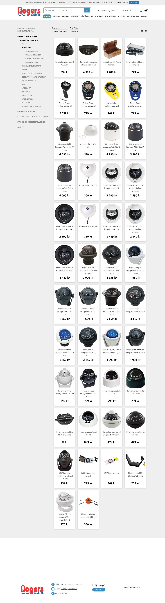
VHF (23, 84)
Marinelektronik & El (27, 36)
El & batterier (25, 103)
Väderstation (27, 99)
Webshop (47, 16)
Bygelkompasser (31, 51)
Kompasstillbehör (32, 62)
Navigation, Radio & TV (29, 40)
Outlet (20, 127)
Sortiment (75, 16)
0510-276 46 (128, 10)
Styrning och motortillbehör (31, 122)
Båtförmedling (87, 16)
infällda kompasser (33, 55)
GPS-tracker (27, 95)
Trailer (144, 16)
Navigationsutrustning (31, 66)
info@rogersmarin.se (110, 10)
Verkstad (121, 16)
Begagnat (56, 16)
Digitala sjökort (29, 81)
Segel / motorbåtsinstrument (34, 77)
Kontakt (65, 16)
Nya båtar (99, 16)
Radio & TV (26, 88)
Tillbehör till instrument (32, 73)
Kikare (24, 44)
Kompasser (26, 47)
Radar (24, 70)
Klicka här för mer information (117, 2)
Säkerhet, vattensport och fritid (32, 116)
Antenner (26, 92)
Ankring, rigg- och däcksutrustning (26, 30)
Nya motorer (110, 16)
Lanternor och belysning (30, 106)
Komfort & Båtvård (26, 111)
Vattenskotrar (133, 16)
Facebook (99, 590)
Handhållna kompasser (34, 59)
